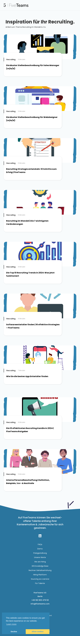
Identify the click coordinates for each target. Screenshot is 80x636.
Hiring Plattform (40, 574)
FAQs (40, 544)
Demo (40, 549)
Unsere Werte (40, 557)
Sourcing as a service (40, 579)
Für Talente (40, 583)
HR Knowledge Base (40, 566)
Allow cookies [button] (38, 632)
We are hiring (40, 561)
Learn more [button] (11, 624)
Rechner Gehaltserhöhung (40, 570)
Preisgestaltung (40, 553)
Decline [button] (14, 632)
